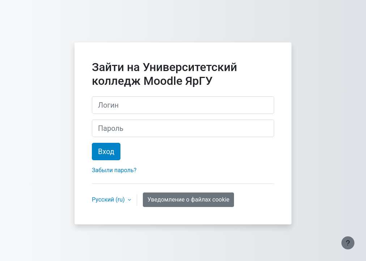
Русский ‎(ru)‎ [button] (109, 199)
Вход (106, 151)
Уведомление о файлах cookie (188, 199)
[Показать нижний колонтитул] (347, 242)
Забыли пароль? (114, 170)
